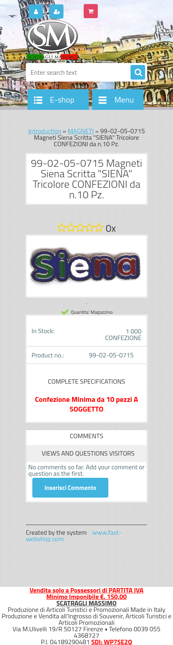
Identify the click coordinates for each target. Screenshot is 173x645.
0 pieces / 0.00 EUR (121, 8)
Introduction (44, 131)
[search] (138, 72)
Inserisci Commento (70, 487)
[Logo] (81, 39)
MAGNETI (81, 131)
